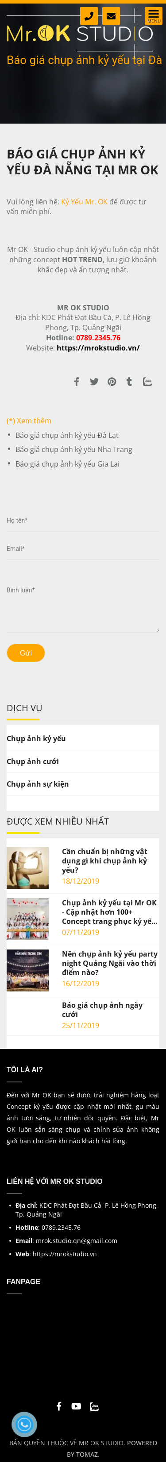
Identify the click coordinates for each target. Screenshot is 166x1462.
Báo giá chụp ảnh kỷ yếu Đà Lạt (67, 435)
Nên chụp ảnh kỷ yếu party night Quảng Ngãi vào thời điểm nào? (110, 963)
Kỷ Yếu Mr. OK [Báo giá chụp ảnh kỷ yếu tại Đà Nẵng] (84, 202)
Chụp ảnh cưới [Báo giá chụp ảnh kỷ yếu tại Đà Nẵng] (33, 761)
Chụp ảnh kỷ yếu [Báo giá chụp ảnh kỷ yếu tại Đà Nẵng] (36, 738)
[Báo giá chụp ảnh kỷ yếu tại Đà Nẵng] (98, 348)
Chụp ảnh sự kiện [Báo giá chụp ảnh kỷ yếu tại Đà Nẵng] (38, 784)
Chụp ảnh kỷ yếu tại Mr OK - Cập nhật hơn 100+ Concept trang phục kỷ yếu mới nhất (109, 912)
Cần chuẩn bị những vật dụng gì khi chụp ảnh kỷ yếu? (104, 861)
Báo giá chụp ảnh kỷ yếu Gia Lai (67, 464)
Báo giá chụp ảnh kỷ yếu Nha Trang (73, 449)
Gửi (26, 653)
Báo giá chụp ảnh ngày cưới (102, 1010)
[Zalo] (147, 384)
